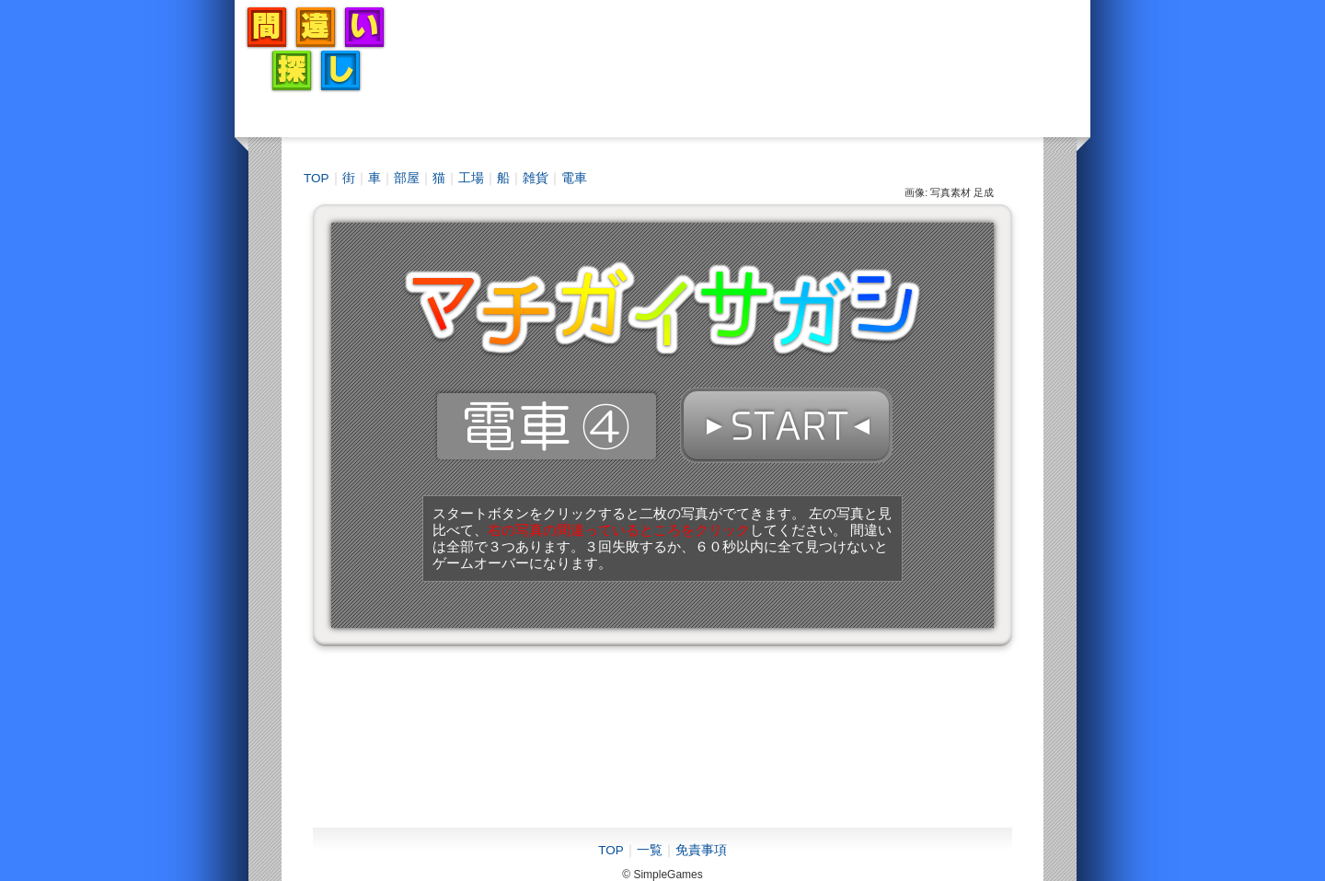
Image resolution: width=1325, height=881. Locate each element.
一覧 (649, 850)
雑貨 (535, 178)
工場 (471, 178)
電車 (574, 178)
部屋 (407, 178)
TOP (316, 178)
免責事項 (701, 850)
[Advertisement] (746, 48)
